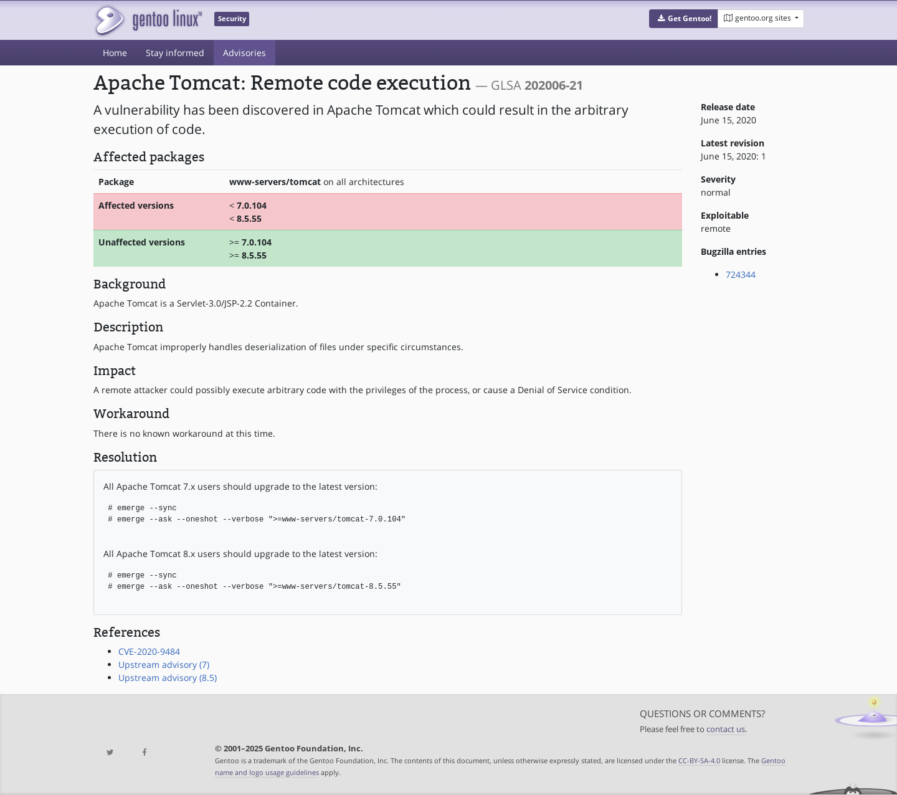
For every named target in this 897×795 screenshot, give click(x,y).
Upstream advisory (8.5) (167, 677)
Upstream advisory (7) (163, 664)
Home (115, 53)
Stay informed (175, 53)
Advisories (244, 53)
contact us (725, 729)
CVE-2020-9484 (149, 651)
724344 (741, 274)
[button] (683, 18)
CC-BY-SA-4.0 (699, 760)
